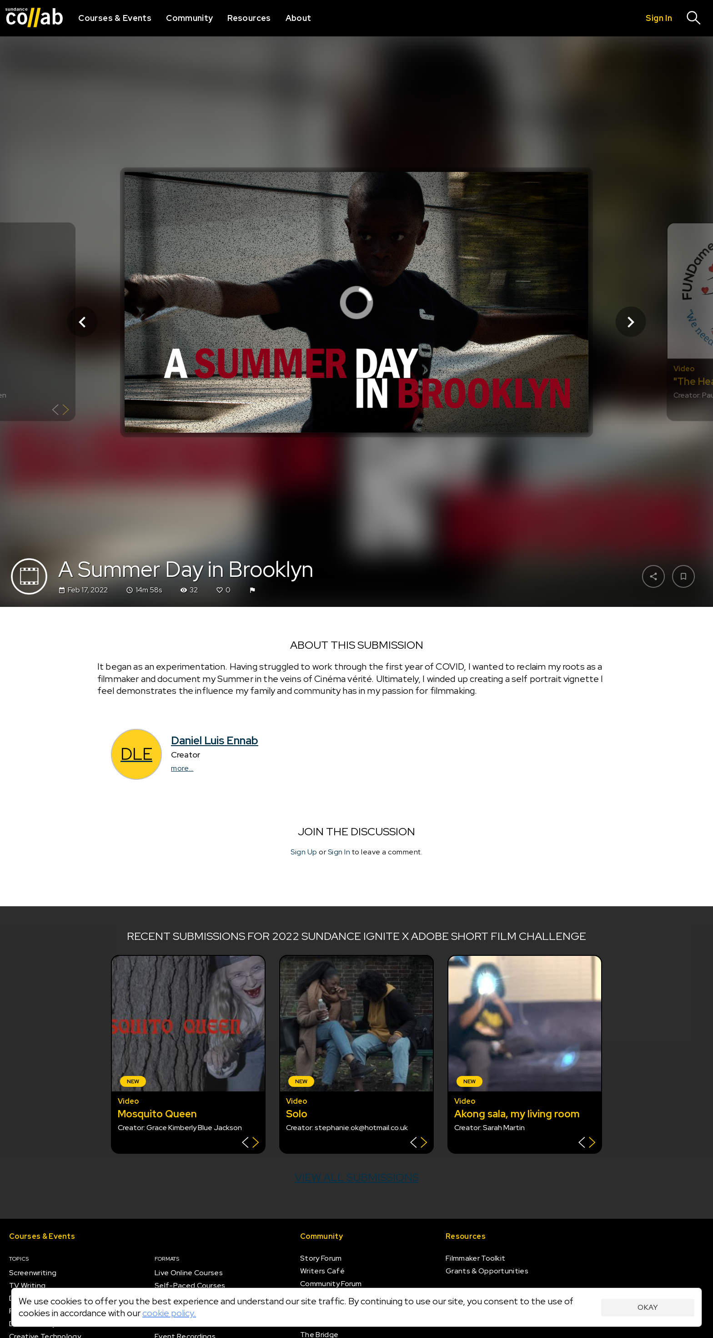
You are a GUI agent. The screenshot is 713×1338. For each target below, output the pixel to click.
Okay (648, 1307)
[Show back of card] (60, 411)
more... (182, 768)
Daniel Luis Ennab (214, 740)
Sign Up (304, 852)
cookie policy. (169, 1313)
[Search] (694, 18)
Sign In (339, 852)
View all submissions (357, 1177)
